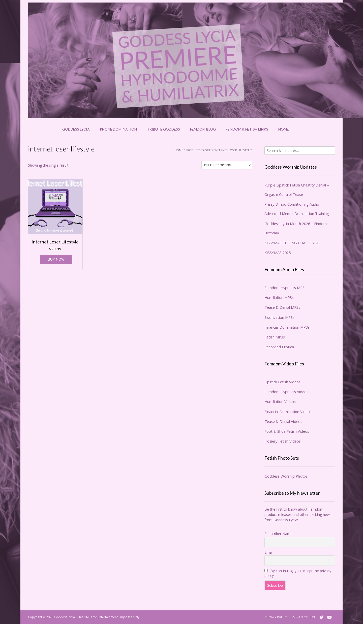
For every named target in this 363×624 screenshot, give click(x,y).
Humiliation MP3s (279, 297)
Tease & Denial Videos (283, 421)
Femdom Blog (203, 129)
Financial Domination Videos (288, 411)
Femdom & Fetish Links (247, 129)
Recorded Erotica (279, 346)
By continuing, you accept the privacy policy (297, 573)
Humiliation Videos (280, 401)
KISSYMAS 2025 (277, 252)
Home (283, 129)
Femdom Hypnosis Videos (286, 391)
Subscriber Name (278, 533)
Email (268, 552)
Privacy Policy (276, 617)
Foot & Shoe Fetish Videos (286, 431)
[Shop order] (226, 165)
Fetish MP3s (274, 336)
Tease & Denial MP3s (282, 307)
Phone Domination (118, 129)
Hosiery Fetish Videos (282, 441)
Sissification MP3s (279, 317)
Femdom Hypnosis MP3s (285, 287)
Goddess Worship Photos (286, 476)
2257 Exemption (303, 617)
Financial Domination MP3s (287, 327)
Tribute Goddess (163, 129)
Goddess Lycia (76, 129)
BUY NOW (56, 259)
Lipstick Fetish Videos (282, 381)
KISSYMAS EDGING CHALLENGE (291, 242)
